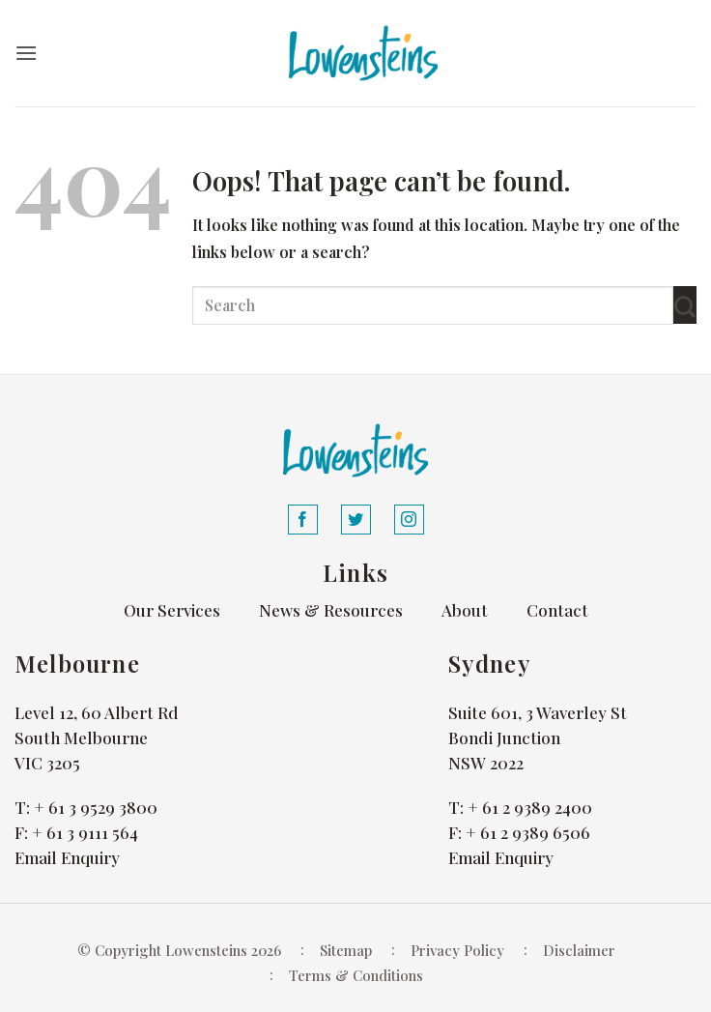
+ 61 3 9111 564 (85, 832)
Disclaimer (579, 950)
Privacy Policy (457, 950)
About (464, 610)
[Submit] (685, 305)
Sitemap (346, 950)
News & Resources (331, 610)
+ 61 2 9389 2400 (530, 807)
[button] (26, 52)
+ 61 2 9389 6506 (528, 832)
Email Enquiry (67, 857)
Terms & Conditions (356, 975)
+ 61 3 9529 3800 (95, 807)
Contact (557, 610)
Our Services (172, 610)
